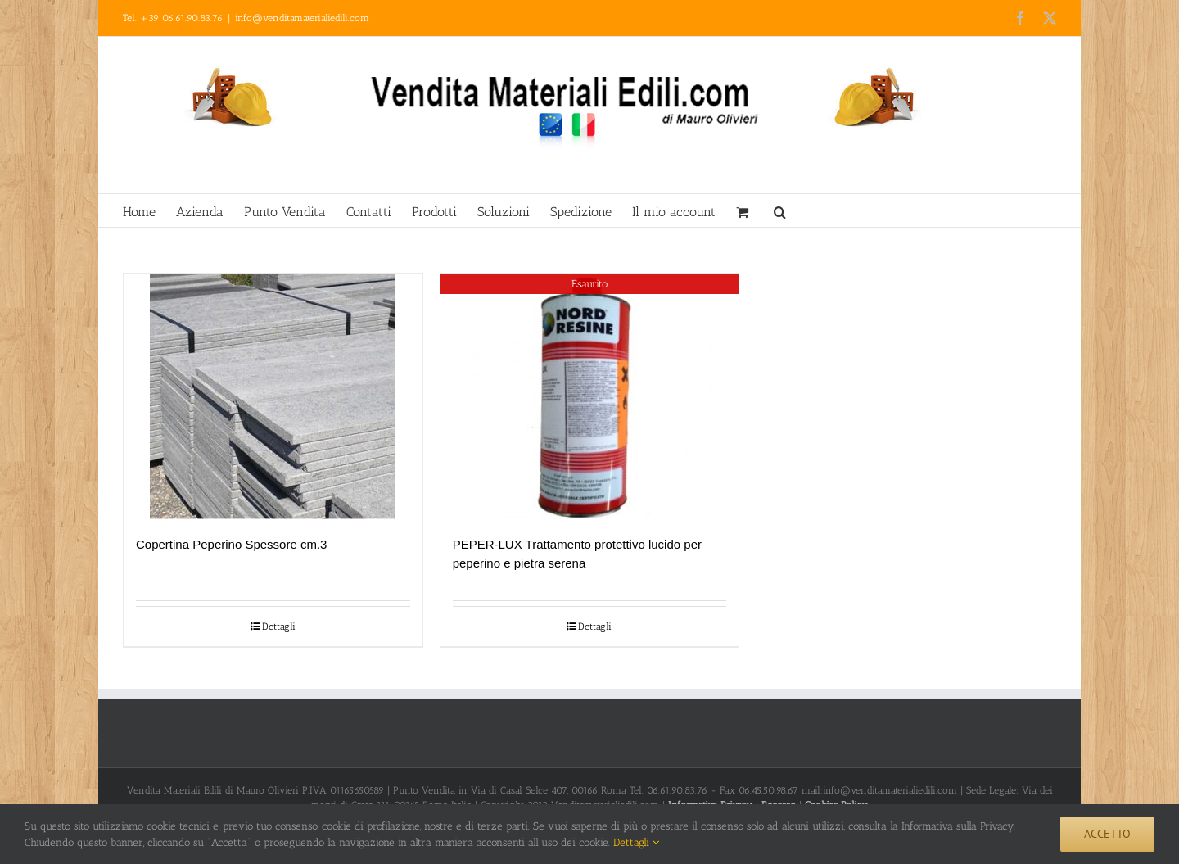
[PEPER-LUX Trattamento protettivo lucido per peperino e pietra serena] (589, 396)
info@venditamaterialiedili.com (302, 18)
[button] (780, 210)
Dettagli (279, 626)
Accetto (1107, 833)
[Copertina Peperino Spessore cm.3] (273, 396)
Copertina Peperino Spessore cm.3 (231, 544)
